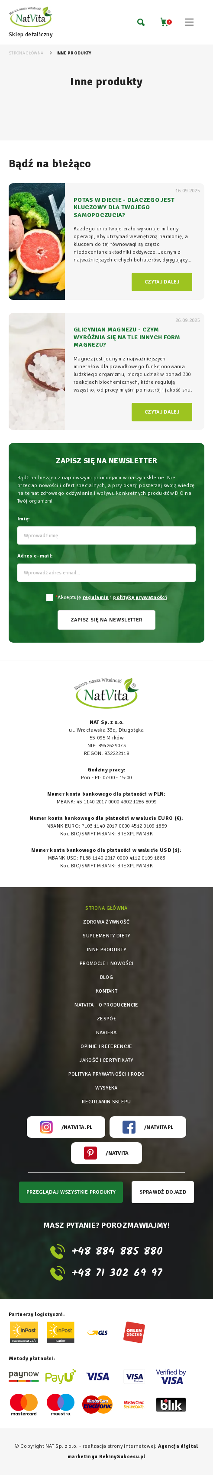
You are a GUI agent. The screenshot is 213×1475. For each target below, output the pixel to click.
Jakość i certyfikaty (106, 1060)
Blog (106, 977)
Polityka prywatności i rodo (106, 1074)
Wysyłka (106, 1088)
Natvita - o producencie (106, 1005)
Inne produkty (106, 949)
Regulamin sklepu (106, 1102)
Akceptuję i (111, 597)
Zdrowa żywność (106, 922)
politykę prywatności (140, 597)
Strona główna (106, 908)
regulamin (96, 597)
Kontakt (106, 991)
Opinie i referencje (106, 1046)
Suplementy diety (106, 936)
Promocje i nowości (106, 963)
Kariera (106, 1032)
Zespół (106, 1019)
